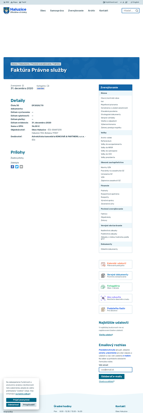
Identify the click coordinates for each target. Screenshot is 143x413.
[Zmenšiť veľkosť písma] (121, 2)
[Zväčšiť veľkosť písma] (126, 2)
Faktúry (40, 47)
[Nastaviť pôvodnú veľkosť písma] (123, 2)
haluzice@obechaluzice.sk (127, 392)
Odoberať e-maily (111, 335)
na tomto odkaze (17, 394)
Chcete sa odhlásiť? (107, 340)
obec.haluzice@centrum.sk (127, 395)
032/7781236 (122, 387)
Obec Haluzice (102, 407)
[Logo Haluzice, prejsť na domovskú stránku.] (15, 10)
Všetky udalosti (106, 293)
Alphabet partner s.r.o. (70, 407)
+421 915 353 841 (123, 390)
